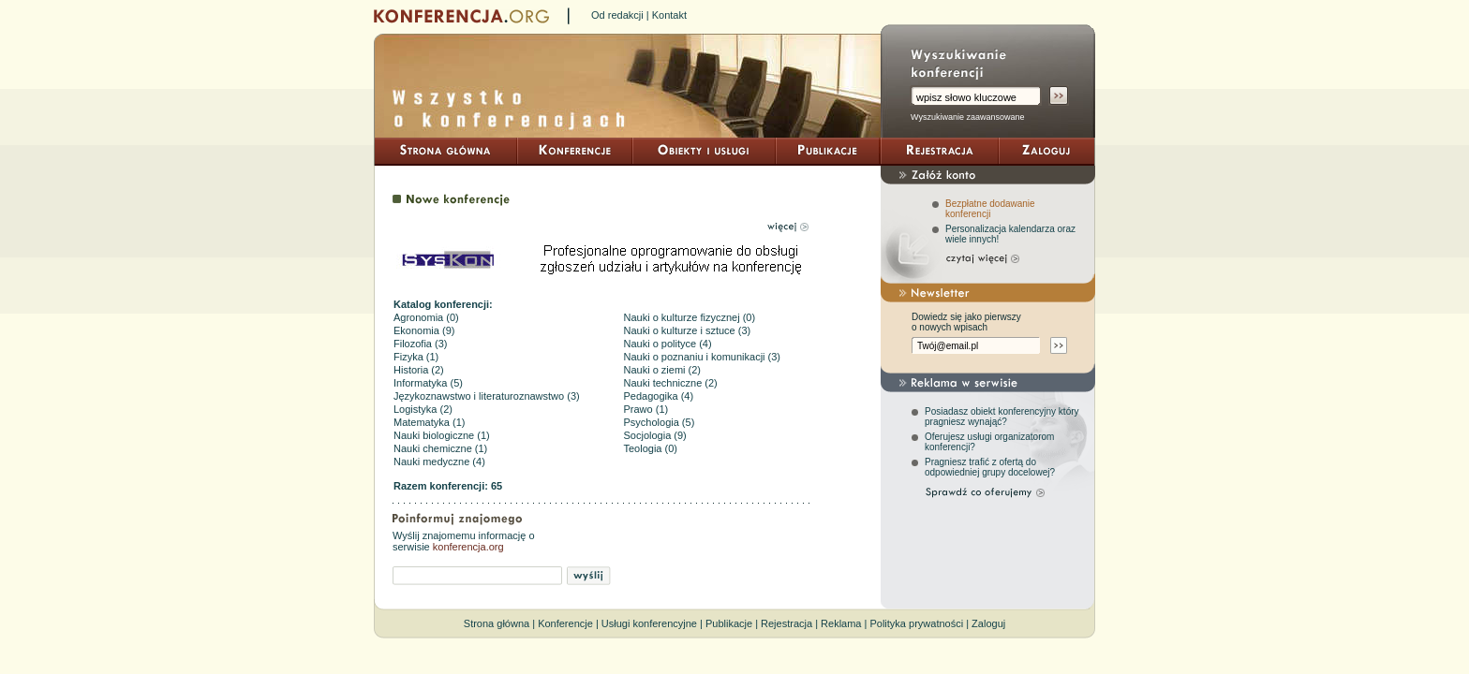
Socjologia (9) (655, 435)
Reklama (841, 623)
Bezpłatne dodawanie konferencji (990, 208)
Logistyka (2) (423, 409)
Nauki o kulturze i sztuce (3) (687, 330)
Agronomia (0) (426, 317)
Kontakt (669, 15)
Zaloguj (988, 623)
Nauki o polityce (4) (668, 343)
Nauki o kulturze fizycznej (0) (690, 317)
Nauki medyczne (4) (439, 461)
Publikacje (728, 623)
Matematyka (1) (429, 422)
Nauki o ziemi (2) (663, 369)
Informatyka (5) (428, 382)
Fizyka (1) (415, 356)
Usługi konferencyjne (649, 623)
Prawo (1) (646, 409)
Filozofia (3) (420, 343)
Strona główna (496, 623)
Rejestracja (786, 623)
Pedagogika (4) (659, 396)
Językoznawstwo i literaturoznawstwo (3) (486, 396)
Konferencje (565, 623)
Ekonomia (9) (423, 330)
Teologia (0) (650, 448)
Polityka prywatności (916, 623)
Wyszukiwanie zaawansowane (967, 117)
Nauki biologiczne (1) (441, 435)
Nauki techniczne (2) (671, 382)
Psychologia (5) (659, 422)
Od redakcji (617, 15)
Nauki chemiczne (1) (440, 448)
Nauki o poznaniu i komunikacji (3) (702, 356)
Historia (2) (418, 369)
